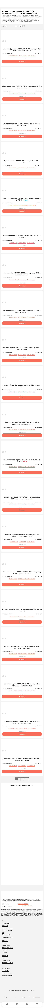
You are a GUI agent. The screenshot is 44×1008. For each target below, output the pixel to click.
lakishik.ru (37, 997)
